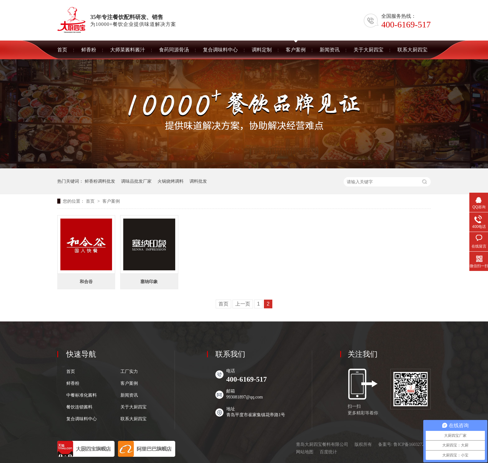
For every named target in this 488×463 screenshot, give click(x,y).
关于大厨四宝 (133, 407)
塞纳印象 (149, 281)
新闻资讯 (129, 395)
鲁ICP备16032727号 (412, 444)
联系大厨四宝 (133, 419)
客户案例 (111, 201)
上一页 (242, 303)
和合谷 (86, 281)
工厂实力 (129, 371)
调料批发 (198, 181)
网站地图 (304, 452)
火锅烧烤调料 (170, 181)
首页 (91, 201)
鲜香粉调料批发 (100, 181)
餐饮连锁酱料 (79, 407)
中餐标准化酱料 (81, 395)
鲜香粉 (72, 383)
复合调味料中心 (81, 419)
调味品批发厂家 (136, 181)
